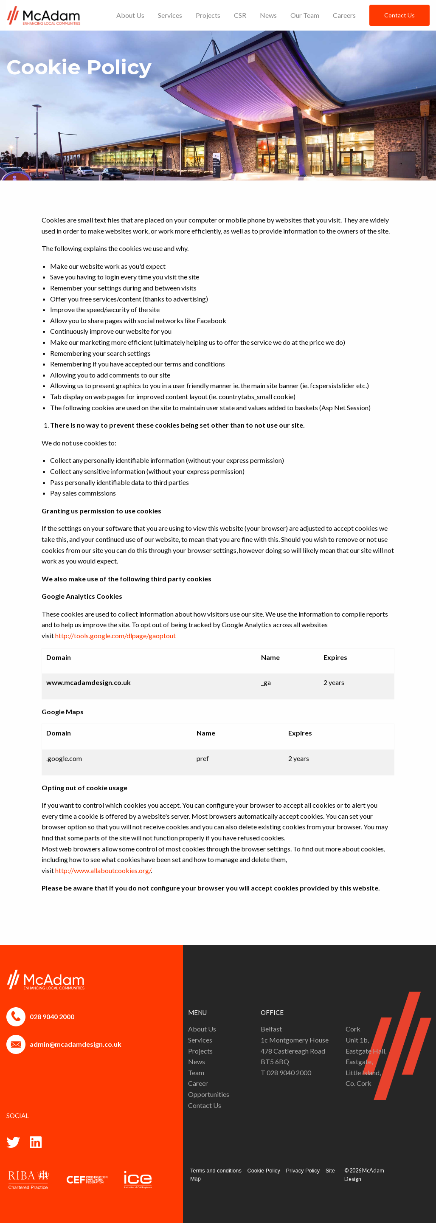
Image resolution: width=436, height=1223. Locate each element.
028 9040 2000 (52, 1016)
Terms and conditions (216, 1170)
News (268, 15)
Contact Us (399, 15)
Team (196, 1072)
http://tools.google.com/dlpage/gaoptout (115, 635)
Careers (344, 15)
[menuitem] (130, 15)
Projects (208, 15)
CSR (240, 15)
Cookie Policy (263, 1170)
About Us (130, 15)
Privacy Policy (303, 1170)
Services (170, 15)
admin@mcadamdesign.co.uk (75, 1044)
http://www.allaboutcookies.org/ (103, 870)
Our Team (304, 15)
